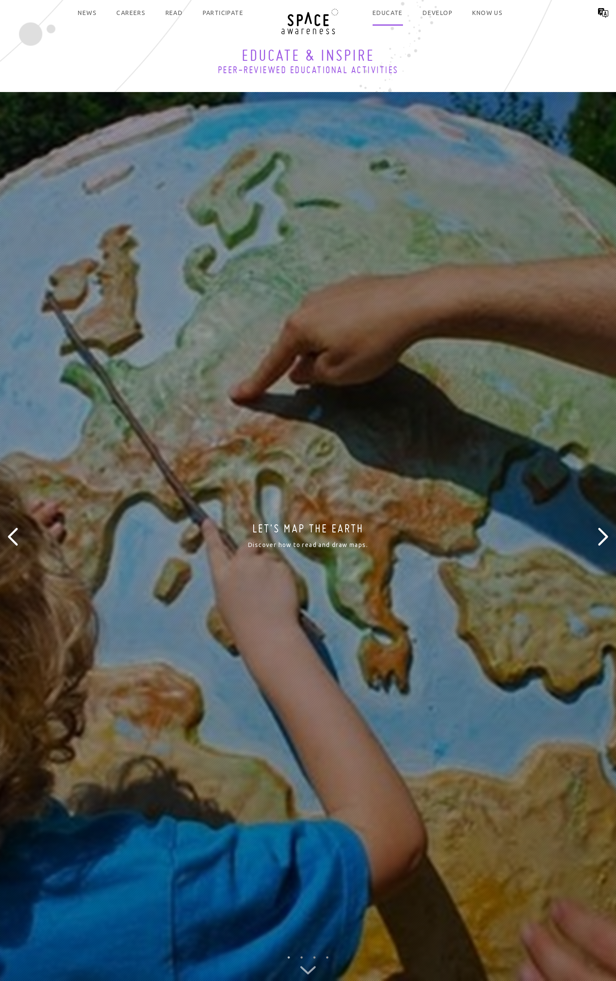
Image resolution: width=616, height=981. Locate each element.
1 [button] (288, 957)
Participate (223, 12)
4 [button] (327, 957)
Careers (130, 12)
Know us (487, 12)
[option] (308, 536)
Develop (438, 12)
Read (174, 12)
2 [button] (301, 957)
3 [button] (314, 957)
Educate (388, 12)
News (87, 12)
